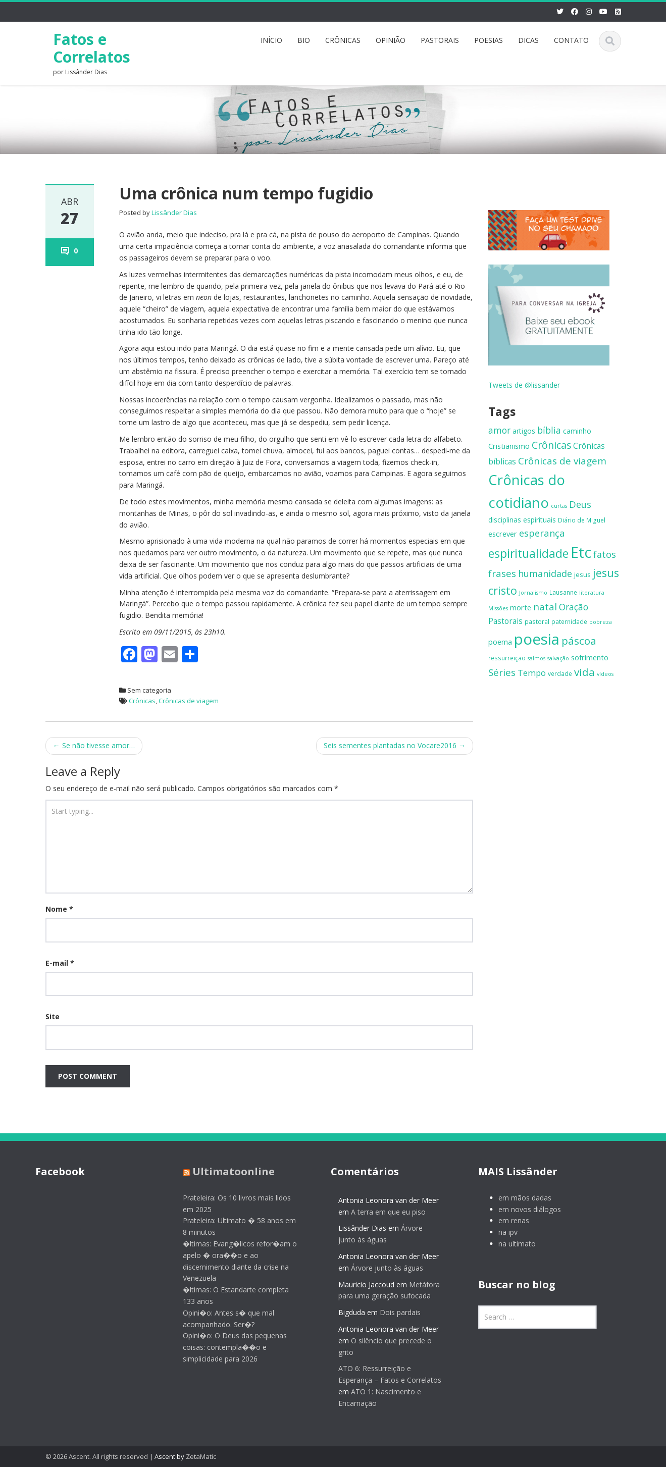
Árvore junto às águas (380, 1268)
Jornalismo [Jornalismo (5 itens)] (533, 592)
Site (52, 1016)
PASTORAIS (440, 40)
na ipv (500, 1232)
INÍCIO (271, 40)
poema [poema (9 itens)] (500, 642)
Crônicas (142, 700)
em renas (506, 1220)
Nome (59, 909)
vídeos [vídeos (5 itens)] (605, 673)
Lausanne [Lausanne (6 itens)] (563, 592)
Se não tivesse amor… (94, 745)
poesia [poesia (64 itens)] (536, 639)
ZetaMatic (201, 1456)
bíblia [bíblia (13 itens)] (549, 430)
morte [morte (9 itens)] (520, 607)
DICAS (528, 40)
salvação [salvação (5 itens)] (558, 658)
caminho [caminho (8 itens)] (577, 431)
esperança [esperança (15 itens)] (542, 533)
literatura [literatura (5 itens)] (591, 592)
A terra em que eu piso (381, 1212)
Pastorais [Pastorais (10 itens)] (505, 621)
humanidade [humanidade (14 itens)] (545, 573)
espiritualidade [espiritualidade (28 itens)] (528, 553)
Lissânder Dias (174, 212)
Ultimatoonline (226, 1171)
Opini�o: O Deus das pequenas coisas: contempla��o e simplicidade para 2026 (228, 1347)
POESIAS (488, 40)
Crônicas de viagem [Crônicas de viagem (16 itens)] (562, 460)
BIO (303, 40)
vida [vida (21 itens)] (584, 672)
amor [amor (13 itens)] (499, 430)
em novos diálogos (522, 1209)
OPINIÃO (390, 40)
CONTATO (571, 40)
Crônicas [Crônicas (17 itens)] (551, 445)
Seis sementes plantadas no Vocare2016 (395, 745)
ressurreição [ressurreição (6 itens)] (507, 658)
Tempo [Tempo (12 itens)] (532, 672)
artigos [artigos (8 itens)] (524, 431)
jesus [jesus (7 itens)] (582, 574)
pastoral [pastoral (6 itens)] (537, 621)
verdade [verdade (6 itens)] (560, 673)
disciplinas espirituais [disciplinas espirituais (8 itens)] (522, 520)
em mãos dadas (517, 1197)
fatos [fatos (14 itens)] (604, 554)
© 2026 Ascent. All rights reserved (96, 1456)
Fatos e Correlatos (91, 48)
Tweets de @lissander (524, 385)
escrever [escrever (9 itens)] (502, 534)
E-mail (59, 963)
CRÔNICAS (343, 40)
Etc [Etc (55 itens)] (581, 552)
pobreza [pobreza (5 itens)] (600, 621)
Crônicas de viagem (189, 700)
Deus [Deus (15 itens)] (580, 504)
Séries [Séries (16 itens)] (502, 672)
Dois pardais (393, 1312)
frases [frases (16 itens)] (502, 573)
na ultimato (510, 1243)
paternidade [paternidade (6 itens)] (569, 621)
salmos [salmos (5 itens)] (536, 658)
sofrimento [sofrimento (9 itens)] (589, 657)
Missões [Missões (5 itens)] (498, 608)
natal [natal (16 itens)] (545, 606)
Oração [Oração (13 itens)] (573, 607)
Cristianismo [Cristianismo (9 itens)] (509, 446)
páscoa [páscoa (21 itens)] (578, 641)
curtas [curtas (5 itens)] (559, 505)
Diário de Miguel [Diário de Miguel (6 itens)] (581, 520)
